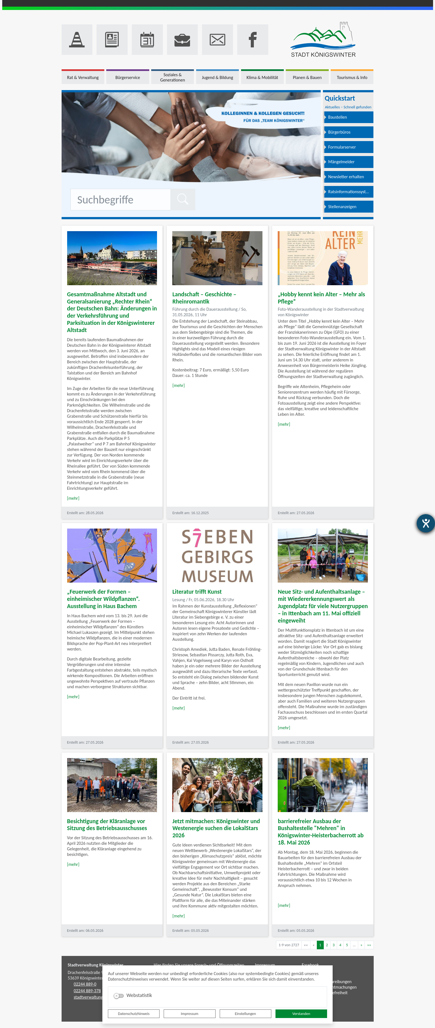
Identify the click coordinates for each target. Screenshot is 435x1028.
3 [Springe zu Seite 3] (334, 945)
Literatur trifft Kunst (197, 591)
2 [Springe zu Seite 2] (327, 945)
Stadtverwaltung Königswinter (95, 965)
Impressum (189, 1013)
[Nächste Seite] (361, 945)
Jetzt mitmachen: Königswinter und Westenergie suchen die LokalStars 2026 (216, 828)
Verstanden (301, 1013)
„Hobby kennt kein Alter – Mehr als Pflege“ (321, 297)
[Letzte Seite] (369, 945)
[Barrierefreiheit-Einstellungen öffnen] (426, 523)
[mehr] (73, 498)
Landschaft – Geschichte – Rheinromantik (204, 297)
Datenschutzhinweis (134, 1013)
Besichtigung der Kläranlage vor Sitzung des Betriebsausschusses (107, 824)
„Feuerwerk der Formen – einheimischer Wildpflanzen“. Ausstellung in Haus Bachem (103, 599)
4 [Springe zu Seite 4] (340, 945)
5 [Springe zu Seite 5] (347, 945)
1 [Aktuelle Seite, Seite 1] (320, 945)
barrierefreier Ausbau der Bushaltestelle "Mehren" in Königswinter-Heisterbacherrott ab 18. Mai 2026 (320, 831)
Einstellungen (245, 1013)
